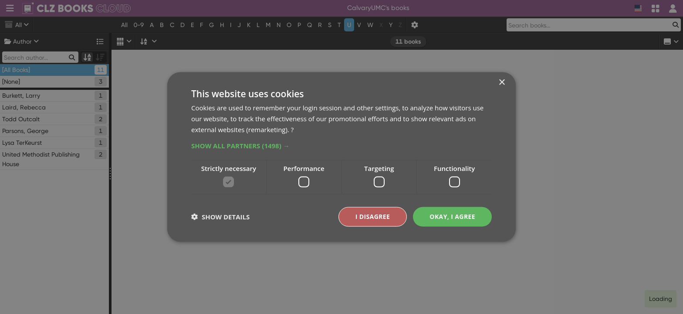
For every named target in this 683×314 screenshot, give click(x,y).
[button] (341, 145)
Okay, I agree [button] (452, 216)
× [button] (501, 82)
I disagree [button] (372, 216)
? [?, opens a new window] (292, 129)
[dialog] (341, 157)
